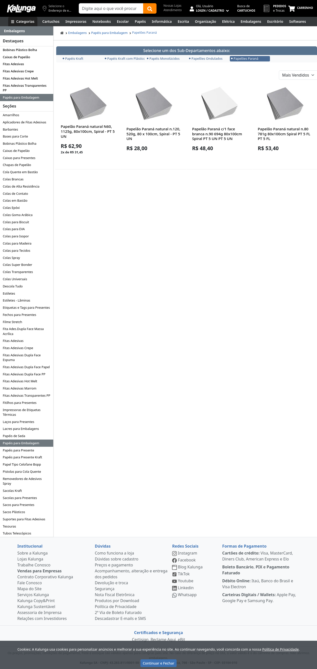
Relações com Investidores (42, 618)
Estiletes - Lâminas (16, 300)
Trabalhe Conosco (34, 565)
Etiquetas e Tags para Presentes (26, 307)
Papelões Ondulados (205, 58)
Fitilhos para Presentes (19, 402)
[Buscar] (150, 8)
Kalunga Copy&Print (36, 600)
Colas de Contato (15, 193)
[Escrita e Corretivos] (183, 21)
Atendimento (172, 10)
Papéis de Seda (14, 436)
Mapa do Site (29, 588)
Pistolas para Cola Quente (22, 471)
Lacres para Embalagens (21, 428)
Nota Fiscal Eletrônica (114, 594)
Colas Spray (11, 257)
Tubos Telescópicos (17, 533)
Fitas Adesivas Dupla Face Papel (26, 367)
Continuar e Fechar (158, 663)
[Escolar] (123, 21)
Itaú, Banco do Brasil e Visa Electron (257, 583)
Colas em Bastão (15, 200)
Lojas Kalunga (30, 559)
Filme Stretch (12, 322)
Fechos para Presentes (19, 314)
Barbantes (10, 129)
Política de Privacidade (115, 606)
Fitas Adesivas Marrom (19, 388)
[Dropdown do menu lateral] (26, 31)
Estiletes (9, 293)
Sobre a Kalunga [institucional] (32, 553)
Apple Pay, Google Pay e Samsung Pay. (259, 597)
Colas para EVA (14, 229)
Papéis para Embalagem (21, 97)
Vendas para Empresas (39, 571)
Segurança (104, 588)
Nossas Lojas (172, 5)
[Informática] (162, 21)
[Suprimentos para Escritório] (275, 21)
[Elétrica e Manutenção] (228, 21)
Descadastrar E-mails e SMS (120, 618)
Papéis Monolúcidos (163, 58)
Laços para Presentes (18, 421)
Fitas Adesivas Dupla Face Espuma (22, 357)
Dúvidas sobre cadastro (116, 559)
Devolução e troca (111, 582)
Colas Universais (15, 279)
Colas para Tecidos (16, 250)
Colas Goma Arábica (17, 215)
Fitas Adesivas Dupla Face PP (24, 374)
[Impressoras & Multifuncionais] (75, 21)
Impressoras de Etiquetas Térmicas (21, 412)
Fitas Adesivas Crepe (18, 71)
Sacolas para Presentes (20, 498)
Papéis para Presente (18, 450)
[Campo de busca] (111, 8)
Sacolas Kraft (12, 490)
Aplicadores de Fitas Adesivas (24, 122)
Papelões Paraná (144, 32)
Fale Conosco (29, 582)
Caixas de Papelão (16, 57)
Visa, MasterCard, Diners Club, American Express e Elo (257, 556)
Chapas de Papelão (17, 165)
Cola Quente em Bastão (20, 172)
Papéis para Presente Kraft (22, 457)
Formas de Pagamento (244, 546)
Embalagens (77, 32)
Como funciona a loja (114, 553)
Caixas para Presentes (19, 158)
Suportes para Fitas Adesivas (24, 519)
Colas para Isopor (16, 236)
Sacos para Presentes (18, 504)
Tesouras (9, 526)
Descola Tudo (13, 286)
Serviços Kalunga (33, 594)
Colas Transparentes (18, 272)
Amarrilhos (11, 115)
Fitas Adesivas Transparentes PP (24, 87)
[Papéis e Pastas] (140, 21)
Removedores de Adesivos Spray (22, 481)
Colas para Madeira (17, 243)
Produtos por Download (117, 600)
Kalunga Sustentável (36, 606)
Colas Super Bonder (17, 264)
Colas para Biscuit (16, 222)
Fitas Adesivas (13, 64)
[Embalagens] (251, 21)
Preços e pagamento (114, 565)
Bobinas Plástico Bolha (20, 50)
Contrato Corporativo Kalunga (45, 577)
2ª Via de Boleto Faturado (118, 612)
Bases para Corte (15, 136)
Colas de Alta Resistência (21, 186)
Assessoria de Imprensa (39, 612)
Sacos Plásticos (14, 512)
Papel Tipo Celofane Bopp (22, 464)
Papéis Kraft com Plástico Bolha (124, 58)
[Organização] (205, 21)
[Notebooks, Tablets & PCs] (101, 21)
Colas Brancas (13, 179)
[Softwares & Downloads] (297, 21)
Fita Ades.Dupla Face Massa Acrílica (23, 331)
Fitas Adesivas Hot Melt (20, 78)
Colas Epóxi (11, 207)
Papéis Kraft (73, 58)
